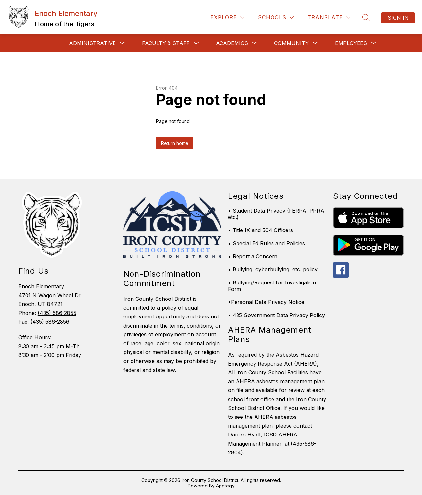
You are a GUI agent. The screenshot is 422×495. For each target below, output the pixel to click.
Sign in (398, 17)
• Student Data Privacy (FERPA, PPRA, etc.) (277, 213)
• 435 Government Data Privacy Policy (276, 315)
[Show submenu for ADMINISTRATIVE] (92, 43)
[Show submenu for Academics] (232, 43)
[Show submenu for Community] (291, 43)
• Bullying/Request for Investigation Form (272, 285)
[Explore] (227, 17)
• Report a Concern (252, 256)
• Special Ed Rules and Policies (266, 243)
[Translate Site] (329, 17)
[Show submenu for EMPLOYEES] (351, 43)
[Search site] (366, 18)
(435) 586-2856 (49, 321)
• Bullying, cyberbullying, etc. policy (273, 269)
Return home (174, 143)
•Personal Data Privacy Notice (266, 302)
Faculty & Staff (166, 43)
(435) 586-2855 (57, 313)
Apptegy (225, 485)
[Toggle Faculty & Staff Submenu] (196, 43)
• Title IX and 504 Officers (260, 230)
